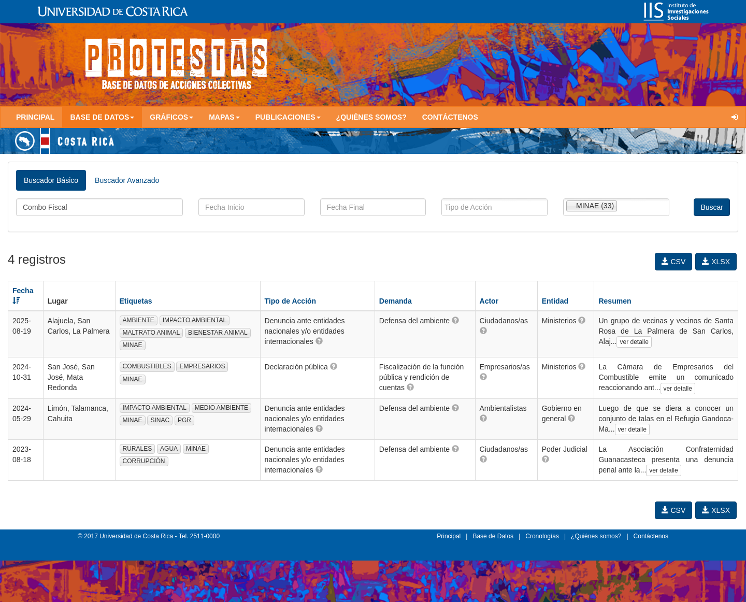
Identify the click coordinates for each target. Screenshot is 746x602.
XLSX (716, 261)
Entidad (555, 301)
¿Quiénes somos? (371, 117)
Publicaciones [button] (288, 117)
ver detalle (634, 342)
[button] (319, 341)
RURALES (137, 448)
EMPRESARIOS (202, 366)
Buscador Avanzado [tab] (127, 180)
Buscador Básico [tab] (51, 180)
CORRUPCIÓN (144, 461)
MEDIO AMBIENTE (221, 407)
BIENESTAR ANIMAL (217, 332)
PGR (184, 420)
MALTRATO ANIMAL (151, 332)
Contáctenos (450, 117)
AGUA (169, 448)
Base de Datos (492, 536)
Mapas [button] (224, 117)
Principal (35, 117)
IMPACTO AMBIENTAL (194, 320)
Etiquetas (136, 301)
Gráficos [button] (171, 117)
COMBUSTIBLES (147, 366)
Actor (489, 301)
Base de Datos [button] (102, 117)
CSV (674, 261)
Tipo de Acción (291, 301)
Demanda (395, 301)
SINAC (159, 420)
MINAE (132, 345)
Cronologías (542, 536)
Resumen (614, 301)
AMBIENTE (138, 320)
